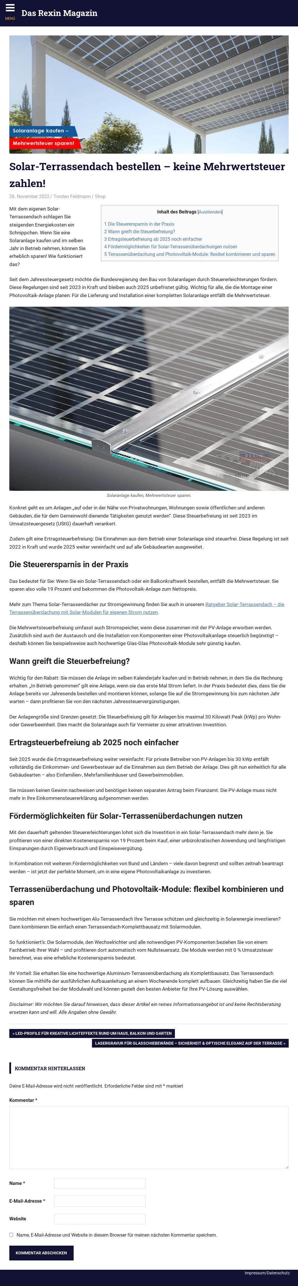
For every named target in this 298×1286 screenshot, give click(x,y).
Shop (100, 196)
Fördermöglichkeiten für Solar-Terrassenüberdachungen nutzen (170, 246)
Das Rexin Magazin (59, 13)
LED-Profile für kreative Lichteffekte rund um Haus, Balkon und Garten (93, 1034)
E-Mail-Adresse (27, 1201)
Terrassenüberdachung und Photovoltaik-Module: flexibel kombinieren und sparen (189, 254)
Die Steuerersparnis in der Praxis (139, 224)
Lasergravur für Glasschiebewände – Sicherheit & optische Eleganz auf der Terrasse (188, 1044)
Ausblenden (210, 212)
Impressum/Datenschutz (267, 1273)
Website (17, 1219)
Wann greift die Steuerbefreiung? (139, 231)
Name (17, 1183)
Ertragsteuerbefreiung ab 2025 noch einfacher (153, 239)
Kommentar (23, 1100)
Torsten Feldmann (72, 196)
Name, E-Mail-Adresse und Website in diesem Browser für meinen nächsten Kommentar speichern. (117, 1235)
